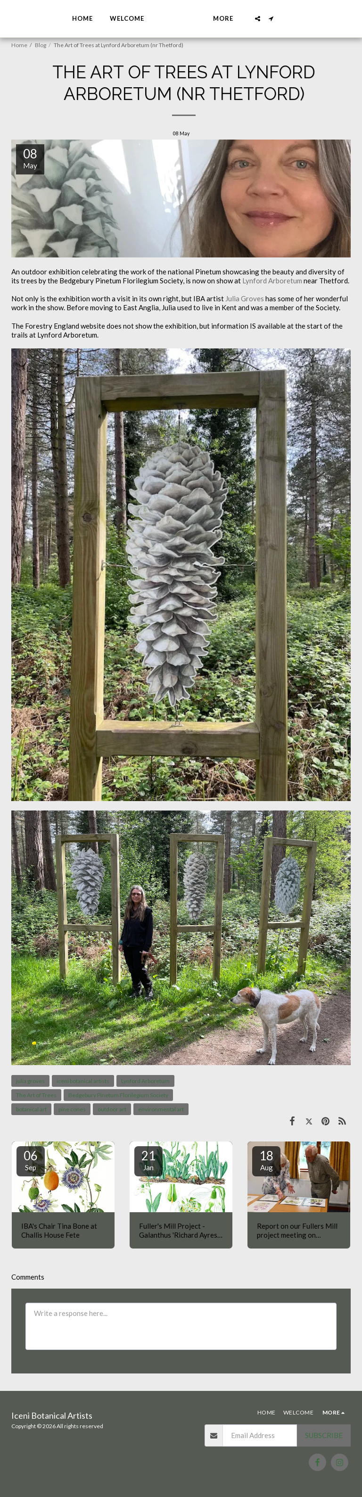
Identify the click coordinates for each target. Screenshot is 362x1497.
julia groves (30, 1080)
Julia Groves (244, 298)
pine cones (72, 1109)
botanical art (31, 1109)
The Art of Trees (36, 1095)
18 (266, 1160)
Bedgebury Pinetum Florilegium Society (118, 1095)
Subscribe (324, 1435)
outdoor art (112, 1109)
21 (148, 1160)
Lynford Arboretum (272, 280)
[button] (281, 19)
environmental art (161, 1109)
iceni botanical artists (83, 1080)
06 (30, 1160)
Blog (40, 45)
